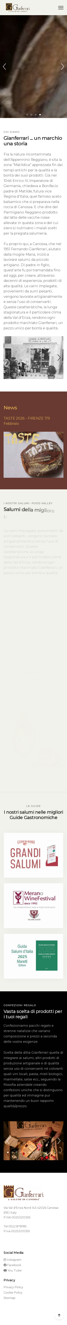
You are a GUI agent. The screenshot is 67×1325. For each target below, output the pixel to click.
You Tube (13, 1270)
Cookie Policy (13, 1292)
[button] (61, 7)
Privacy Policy (13, 1287)
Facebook (12, 1265)
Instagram (12, 1259)
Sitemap (9, 1298)
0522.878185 (18, 1226)
